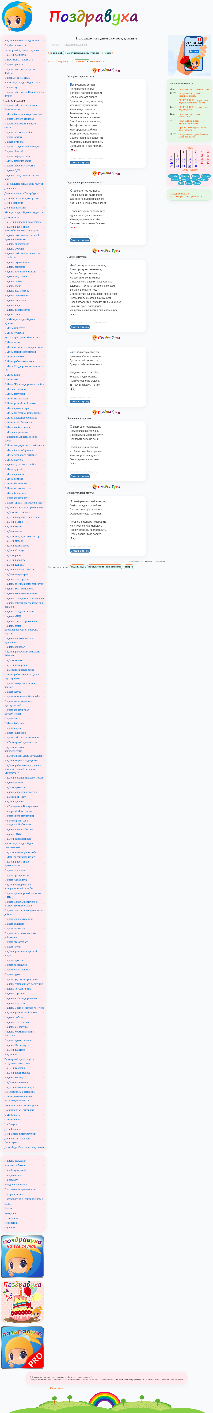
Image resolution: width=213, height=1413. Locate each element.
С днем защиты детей (17, 497)
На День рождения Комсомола (22, 221)
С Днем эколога (13, 459)
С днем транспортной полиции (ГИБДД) (22, 895)
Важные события (14, 1165)
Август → (195, 169)
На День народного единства (21, 40)
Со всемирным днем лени (19, 1109)
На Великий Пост (15, 796)
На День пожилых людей (19, 1087)
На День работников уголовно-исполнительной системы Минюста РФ (22, 769)
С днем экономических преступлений (18, 703)
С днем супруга (13, 64)
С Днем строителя (15, 389)
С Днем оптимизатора (17, 488)
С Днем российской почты (20, 403)
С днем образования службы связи (21, 125)
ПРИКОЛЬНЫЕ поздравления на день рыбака (193, 108)
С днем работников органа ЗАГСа (20, 70)
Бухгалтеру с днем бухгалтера (22, 337)
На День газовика (14, 1067)
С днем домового (14, 928)
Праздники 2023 (179, 193)
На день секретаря (15, 300)
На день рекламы (14, 266)
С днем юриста (13, 136)
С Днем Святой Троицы (18, 450)
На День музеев (13, 526)
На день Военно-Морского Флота (24, 1007)
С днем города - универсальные (23, 502)
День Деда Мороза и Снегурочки (24, 1147)
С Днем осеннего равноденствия (23, 347)
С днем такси (12, 718)
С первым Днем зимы (17, 77)
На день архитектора (16, 290)
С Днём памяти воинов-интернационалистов (18, 1098)
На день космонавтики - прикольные (18, 640)
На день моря (12, 314)
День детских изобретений (20, 1133)
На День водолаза (15, 559)
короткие (98, 61)
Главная (55, 44)
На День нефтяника (16, 1082)
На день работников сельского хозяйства (22, 255)
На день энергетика (16, 1026)
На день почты (13, 281)
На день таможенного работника (23, 983)
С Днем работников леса (19, 361)
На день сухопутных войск (20, 464)
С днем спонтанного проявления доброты (23, 912)
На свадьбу (11, 1179)
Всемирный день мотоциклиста (23, 50)
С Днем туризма (14, 332)
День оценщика (13, 202)
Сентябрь (173, 176)
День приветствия (15, 207)
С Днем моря (12, 342)
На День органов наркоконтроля (23, 777)
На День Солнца (14, 550)
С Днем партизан (14, 393)
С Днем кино (12, 374)
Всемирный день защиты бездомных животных (19, 1061)
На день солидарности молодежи (24, 598)
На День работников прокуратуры (16, 863)
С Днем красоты (14, 356)
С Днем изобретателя (17, 427)
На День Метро (13, 521)
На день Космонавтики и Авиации (19, 1033)
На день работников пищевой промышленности (22, 237)
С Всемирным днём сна (18, 59)
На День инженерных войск (21, 852)
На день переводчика (17, 295)
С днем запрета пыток (17, 969)
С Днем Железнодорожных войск (24, 384)
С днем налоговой (15, 732)
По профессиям (13, 1194)
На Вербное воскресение (19, 669)
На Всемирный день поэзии (21, 742)
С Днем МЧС (12, 1114)
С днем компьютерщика (18, 918)
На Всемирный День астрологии (23, 755)
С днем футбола (13, 141)
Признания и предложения (20, 1189)
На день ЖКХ (12, 833)
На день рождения (15, 1160)
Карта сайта (56, 1388)
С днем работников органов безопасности (21, 107)
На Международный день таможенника (19, 845)
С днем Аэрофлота (15, 879)
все (52, 61)
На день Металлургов (17, 1045)
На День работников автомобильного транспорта (21, 228)
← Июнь (183, 169)
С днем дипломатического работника (20, 935)
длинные (82, 61)
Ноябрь (195, 176)
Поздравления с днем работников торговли (189, 122)
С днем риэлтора (15, 100)
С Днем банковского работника (23, 114)
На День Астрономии (17, 512)
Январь (175, 179)
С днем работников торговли (21, 737)
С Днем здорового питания (20, 454)
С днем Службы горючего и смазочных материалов (21, 903)
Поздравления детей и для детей (23, 1198)
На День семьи (13, 531)
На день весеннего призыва (20, 593)
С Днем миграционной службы (23, 412)
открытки (65, 61)
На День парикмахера (17, 1072)
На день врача (12, 285)
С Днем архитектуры (16, 408)
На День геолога (14, 660)
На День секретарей (16, 574)
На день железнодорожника (21, 998)
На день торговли (14, 993)
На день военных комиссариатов (23, 583)
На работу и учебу (15, 1170)
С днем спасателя (14, 870)
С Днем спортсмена (16, 431)
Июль (190, 147)
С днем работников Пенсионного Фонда (24, 93)
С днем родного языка (17, 1040)
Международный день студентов (23, 212)
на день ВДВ (56, 53)
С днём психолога (15, 45)
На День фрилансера (16, 545)
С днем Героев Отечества (19, 165)
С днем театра (12, 691)
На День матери (13, 540)
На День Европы (14, 564)
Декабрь (206, 176)
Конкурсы (10, 1213)
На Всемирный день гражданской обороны (17, 822)
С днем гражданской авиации (22, 146)
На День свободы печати (19, 569)
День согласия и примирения (21, 198)
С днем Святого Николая (19, 118)
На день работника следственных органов (24, 604)
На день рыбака (13, 1017)
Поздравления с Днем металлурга (189, 115)
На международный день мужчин (24, 183)
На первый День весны (18, 811)
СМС (7, 1203)
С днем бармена (13, 960)
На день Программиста (18, 1022)
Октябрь (185, 176)
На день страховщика (17, 262)
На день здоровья (14, 646)
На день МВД (12, 616)
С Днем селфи (12, 1119)
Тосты (8, 1208)
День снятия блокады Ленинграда (17, 1140)
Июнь (188, 183)
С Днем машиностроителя (20, 351)
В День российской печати (20, 856)
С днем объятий (13, 151)
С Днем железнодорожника (20, 417)
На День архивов (14, 787)
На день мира (12, 305)
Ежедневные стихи (15, 1184)
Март (195, 179)
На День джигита (14, 801)
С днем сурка (12, 974)
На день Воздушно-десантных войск (22, 176)
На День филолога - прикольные (23, 507)
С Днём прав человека (17, 160)
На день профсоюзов (16, 243)
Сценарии (10, 1227)
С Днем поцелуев (14, 327)
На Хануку (10, 87)
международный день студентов (83, 53)
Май (181, 183)
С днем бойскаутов (15, 964)
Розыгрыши (11, 1217)
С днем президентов (16, 875)
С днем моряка (13, 727)
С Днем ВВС (12, 379)
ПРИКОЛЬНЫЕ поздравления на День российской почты (193, 101)
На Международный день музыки (19, 321)
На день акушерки (15, 1077)
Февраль (186, 179)
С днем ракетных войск (18, 132)
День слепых (12, 188)
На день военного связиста (20, 271)
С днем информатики (17, 156)
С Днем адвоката (14, 474)
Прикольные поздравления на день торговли (193, 128)
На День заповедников (17, 838)
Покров (107, 53)
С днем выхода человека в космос (20, 684)
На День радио (13, 555)
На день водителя (14, 1002)
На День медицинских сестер (21, 536)
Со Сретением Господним (19, 1091)
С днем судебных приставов (21, 979)
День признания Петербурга (21, 193)
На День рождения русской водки (20, 953)
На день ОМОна (14, 248)
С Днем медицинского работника (24, 445)
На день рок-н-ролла (16, 579)
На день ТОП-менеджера (19, 588)
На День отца (12, 1054)
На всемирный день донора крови (20, 438)
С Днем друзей (13, 469)
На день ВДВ (12, 170)
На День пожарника (16, 664)
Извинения (11, 1222)
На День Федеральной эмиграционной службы (18, 886)
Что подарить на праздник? (186, 196)
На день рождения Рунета (19, 611)
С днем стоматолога (16, 941)
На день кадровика (15, 276)
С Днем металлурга (16, 398)
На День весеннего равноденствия (15, 748)
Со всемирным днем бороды (21, 1105)
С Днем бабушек (14, 723)
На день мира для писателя (20, 791)
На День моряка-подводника (21, 760)
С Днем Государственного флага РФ (23, 367)
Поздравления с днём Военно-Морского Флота (193, 135)
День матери (11, 217)
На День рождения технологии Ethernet (22, 653)
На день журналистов (17, 309)
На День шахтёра (14, 1049)
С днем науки (12, 946)
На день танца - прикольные (21, 621)
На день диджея (13, 782)
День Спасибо (12, 1129)
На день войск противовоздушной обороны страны (21, 629)
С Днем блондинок (15, 483)
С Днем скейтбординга (18, 422)
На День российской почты (20, 1012)
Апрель (203, 179)
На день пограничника (17, 988)
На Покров (10, 1124)
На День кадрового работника (22, 516)
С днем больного (14, 923)
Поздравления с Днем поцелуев (194, 89)
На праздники (12, 1175)
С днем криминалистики (19, 815)
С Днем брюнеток (15, 493)
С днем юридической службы (22, 696)
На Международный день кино (22, 82)
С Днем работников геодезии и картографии (22, 676)
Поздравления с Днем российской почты (189, 94)
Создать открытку (80, 162)
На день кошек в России (18, 829)
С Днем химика (13, 478)
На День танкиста (15, 54)
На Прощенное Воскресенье (21, 806)
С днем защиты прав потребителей (16, 711)
